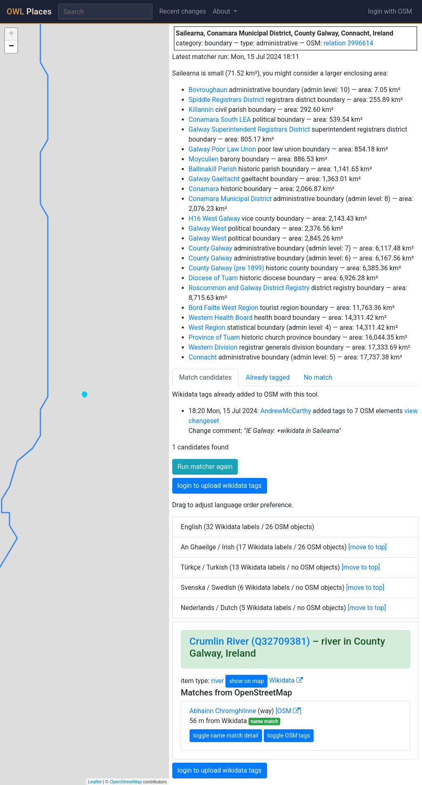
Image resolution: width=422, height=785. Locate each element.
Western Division (213, 347)
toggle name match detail (225, 735)
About (222, 11)
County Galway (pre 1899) (226, 268)
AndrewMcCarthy (285, 411)
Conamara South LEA (220, 119)
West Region (207, 327)
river (217, 680)
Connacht (203, 357)
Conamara (204, 189)
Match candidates (205, 377)
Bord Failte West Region (223, 308)
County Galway (210, 248)
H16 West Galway (214, 218)
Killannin (201, 109)
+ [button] (11, 34)
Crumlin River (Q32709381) (250, 641)
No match (318, 377)
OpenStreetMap (126, 781)
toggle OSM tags (288, 735)
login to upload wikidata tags (220, 485)
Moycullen (204, 159)
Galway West (208, 228)
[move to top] (367, 547)
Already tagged (268, 377)
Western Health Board (221, 318)
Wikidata (286, 680)
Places (29, 12)
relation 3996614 (348, 43)
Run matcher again (205, 467)
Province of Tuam (214, 337)
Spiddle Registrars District (227, 100)
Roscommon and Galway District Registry (249, 288)
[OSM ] (289, 711)
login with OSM (390, 11)
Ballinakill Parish (213, 169)
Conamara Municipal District (230, 199)
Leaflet (94, 781)
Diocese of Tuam (213, 278)
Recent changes (182, 11)
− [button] (11, 46)
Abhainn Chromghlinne (223, 711)
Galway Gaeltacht (214, 179)
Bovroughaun (208, 90)
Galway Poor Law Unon (222, 149)
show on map (246, 681)
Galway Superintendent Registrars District (249, 129)
